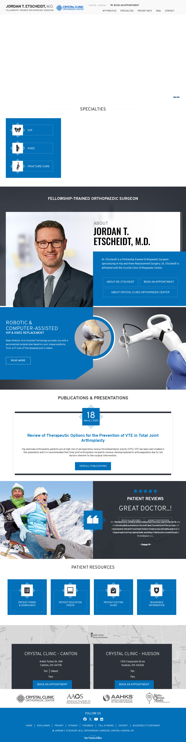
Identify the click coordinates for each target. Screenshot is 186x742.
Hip (30, 130)
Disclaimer (43, 725)
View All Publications (93, 466)
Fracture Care (39, 166)
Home (94, 11)
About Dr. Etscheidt (120, 282)
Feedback (88, 725)
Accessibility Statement (146, 725)
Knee (31, 148)
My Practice (109, 11)
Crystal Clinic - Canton (50, 654)
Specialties (127, 11)
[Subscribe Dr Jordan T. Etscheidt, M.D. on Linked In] (101, 719)
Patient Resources (93, 567)
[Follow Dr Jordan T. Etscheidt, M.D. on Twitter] (91, 719)
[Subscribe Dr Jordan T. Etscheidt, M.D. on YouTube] (96, 719)
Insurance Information (156, 604)
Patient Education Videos (70, 604)
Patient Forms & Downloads (27, 604)
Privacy (59, 725)
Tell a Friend (106, 725)
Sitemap (73, 725)
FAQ (158, 11)
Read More (18, 360)
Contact (169, 11)
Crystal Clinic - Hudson (132, 654)
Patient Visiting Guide (113, 604)
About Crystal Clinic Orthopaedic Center (140, 292)
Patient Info (145, 11)
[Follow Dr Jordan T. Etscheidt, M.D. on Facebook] (85, 719)
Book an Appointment (126, 5)
